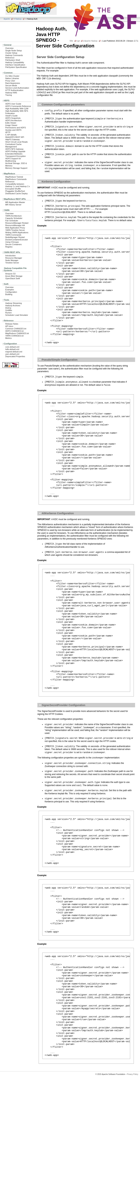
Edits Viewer (10, 123)
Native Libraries (12, 78)
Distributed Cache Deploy (16, 193)
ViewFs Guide (11, 116)
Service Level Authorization (17, 88)
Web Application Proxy (15, 228)
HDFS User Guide (13, 104)
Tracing (8, 95)
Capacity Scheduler (13, 218)
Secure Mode (11, 85)
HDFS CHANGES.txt (14, 331)
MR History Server (13, 205)
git (79, 41)
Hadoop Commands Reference (14, 56)
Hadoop (18, 19)
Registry (9, 247)
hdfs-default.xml (12, 349)
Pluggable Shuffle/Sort (15, 191)
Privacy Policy (132, 1177)
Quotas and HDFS (13, 130)
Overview (9, 48)
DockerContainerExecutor (16, 240)
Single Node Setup (13, 50)
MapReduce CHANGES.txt (17, 333)
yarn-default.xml (12, 354)
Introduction (10, 255)
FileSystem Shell (12, 60)
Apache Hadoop (91, 41)
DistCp (8, 308)
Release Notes (11, 324)
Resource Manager (13, 258)
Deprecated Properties (15, 356)
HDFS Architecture (13, 120)
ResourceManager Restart (16, 223)
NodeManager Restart (15, 237)
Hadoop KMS (11, 93)
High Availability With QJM (16, 108)
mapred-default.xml (13, 352)
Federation (10, 113)
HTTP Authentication (14, 90)
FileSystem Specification (16, 67)
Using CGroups (12, 242)
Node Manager (11, 260)
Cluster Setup (11, 53)
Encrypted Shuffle (13, 189)
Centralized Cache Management (13, 145)
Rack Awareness (12, 83)
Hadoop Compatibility (14, 62)
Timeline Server (12, 263)
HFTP (7, 132)
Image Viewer (11, 125)
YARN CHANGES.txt (14, 336)
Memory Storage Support (16, 168)
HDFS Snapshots (13, 118)
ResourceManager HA (15, 225)
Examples (9, 289)
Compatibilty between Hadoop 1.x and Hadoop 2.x (17, 185)
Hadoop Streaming (13, 303)
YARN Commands (13, 235)
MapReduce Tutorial (14, 177)
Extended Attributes (13, 154)
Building (8, 294)
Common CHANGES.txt (15, 328)
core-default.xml (12, 347)
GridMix (8, 310)
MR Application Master (15, 202)
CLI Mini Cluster (12, 76)
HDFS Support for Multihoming (13, 159)
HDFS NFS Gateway (14, 149)
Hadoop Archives (12, 305)
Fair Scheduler (11, 220)
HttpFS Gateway (12, 139)
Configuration (11, 292)
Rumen (8, 313)
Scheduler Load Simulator (16, 315)
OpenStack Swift (12, 278)
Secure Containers (13, 244)
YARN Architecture (13, 216)
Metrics (8, 338)
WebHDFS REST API (14, 137)
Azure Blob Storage (13, 276)
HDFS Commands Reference (18, 106)
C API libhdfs (11, 135)
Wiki (71, 41)
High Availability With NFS (16, 111)
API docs (9, 326)
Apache (7, 19)
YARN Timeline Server (15, 230)
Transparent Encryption (15, 156)
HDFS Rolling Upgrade (15, 151)
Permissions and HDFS (15, 127)
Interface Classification (15, 65)
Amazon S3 (10, 274)
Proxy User (10, 81)
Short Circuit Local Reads (16, 142)
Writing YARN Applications (16, 232)
